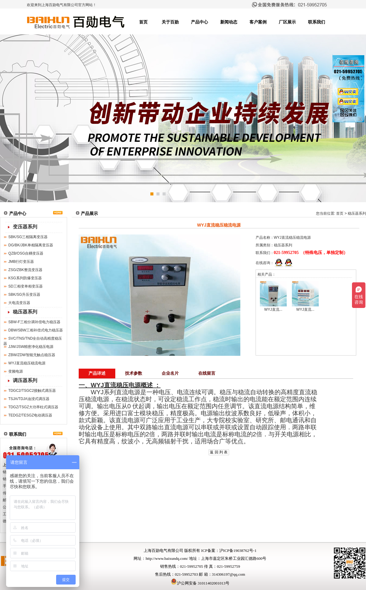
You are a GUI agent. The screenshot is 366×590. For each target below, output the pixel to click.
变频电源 (15, 371)
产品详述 (97, 373)
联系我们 (316, 22)
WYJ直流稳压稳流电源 (26, 363)
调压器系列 (25, 380)
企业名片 (170, 373)
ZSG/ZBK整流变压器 (25, 270)
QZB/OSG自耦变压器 (25, 253)
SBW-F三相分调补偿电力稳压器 (34, 322)
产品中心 (199, 22)
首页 (143, 22)
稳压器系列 (25, 311)
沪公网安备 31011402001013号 (200, 583)
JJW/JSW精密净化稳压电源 (30, 347)
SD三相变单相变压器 (25, 286)
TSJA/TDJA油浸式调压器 (28, 399)
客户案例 (258, 22)
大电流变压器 (19, 303)
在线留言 (206, 373)
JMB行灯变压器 (21, 261)
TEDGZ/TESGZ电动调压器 (30, 415)
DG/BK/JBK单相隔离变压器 (30, 245)
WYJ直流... (273, 309)
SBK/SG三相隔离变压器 (28, 237)
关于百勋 (170, 22)
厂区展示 (287, 22)
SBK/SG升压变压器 (24, 294)
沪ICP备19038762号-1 (238, 550)
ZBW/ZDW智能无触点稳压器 (31, 355)
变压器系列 (25, 226)
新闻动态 (228, 22)
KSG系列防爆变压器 (24, 278)
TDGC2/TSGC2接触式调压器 (32, 390)
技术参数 (133, 373)
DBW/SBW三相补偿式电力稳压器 (35, 330)
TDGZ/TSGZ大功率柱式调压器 (33, 407)
